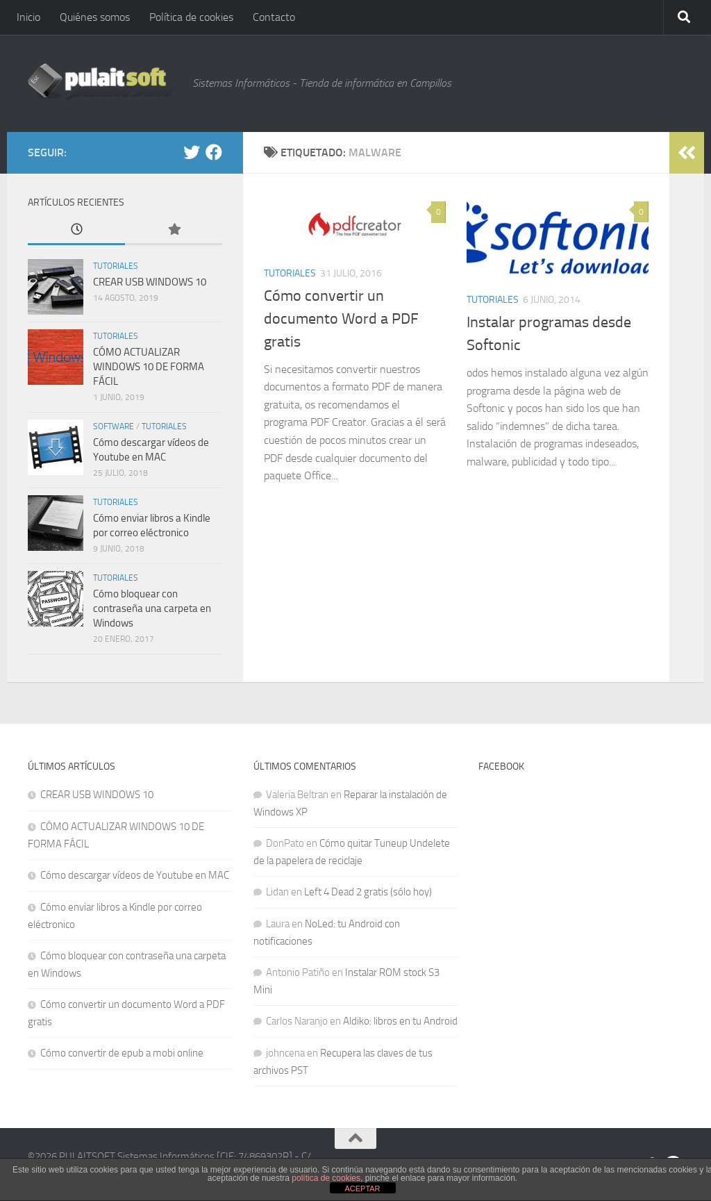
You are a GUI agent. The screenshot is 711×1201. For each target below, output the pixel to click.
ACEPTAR (362, 1188)
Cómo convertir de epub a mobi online (121, 1053)
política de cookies (326, 1178)
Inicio (28, 17)
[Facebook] (214, 152)
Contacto (274, 17)
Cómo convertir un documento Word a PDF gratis (341, 319)
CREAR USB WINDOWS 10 (149, 282)
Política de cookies (191, 17)
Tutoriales (290, 273)
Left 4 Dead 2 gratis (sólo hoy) (368, 892)
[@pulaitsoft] (191, 152)
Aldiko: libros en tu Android (400, 1021)
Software (113, 426)
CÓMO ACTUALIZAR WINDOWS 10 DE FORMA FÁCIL (148, 367)
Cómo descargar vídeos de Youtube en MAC (134, 875)
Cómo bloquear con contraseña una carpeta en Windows (152, 608)
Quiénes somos (95, 17)
